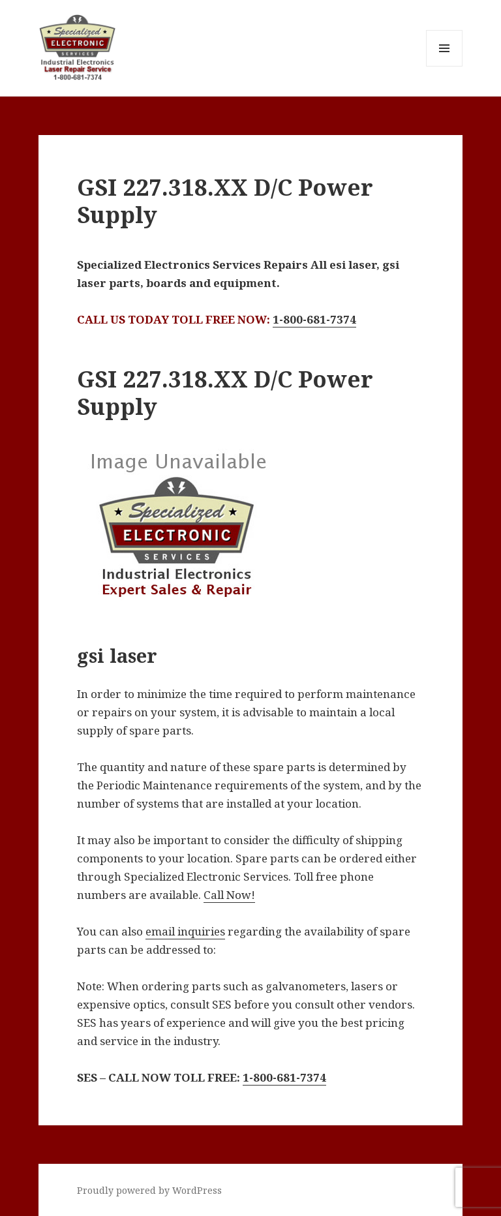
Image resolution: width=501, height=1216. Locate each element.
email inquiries (185, 931)
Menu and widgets (445, 66)
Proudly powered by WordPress (149, 1190)
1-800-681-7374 (314, 319)
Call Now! (229, 894)
